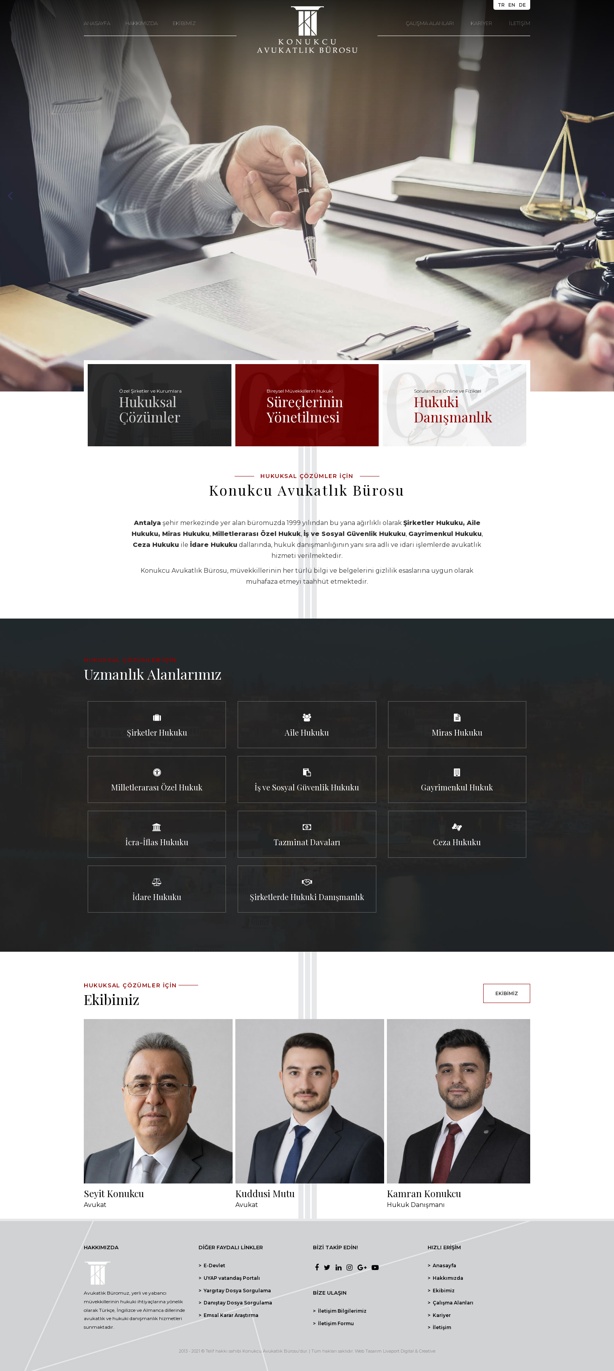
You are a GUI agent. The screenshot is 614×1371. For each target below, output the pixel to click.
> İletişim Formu (333, 1323)
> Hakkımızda (445, 1278)
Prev (10, 195)
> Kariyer (439, 1315)
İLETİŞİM (519, 23)
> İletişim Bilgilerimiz (340, 1311)
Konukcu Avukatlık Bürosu (270, 1351)
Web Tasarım (368, 1351)
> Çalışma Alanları (450, 1303)
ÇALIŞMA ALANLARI (430, 23)
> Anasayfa (442, 1265)
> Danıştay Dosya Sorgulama (235, 1303)
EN (511, 5)
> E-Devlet (212, 1265)
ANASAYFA (97, 23)
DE (522, 5)
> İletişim (439, 1327)
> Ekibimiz (441, 1290)
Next (604, 195)
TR (501, 5)
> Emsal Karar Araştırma (228, 1315)
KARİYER (481, 23)
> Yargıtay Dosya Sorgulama (235, 1290)
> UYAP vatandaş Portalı (229, 1278)
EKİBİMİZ (184, 23)
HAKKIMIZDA (141, 23)
